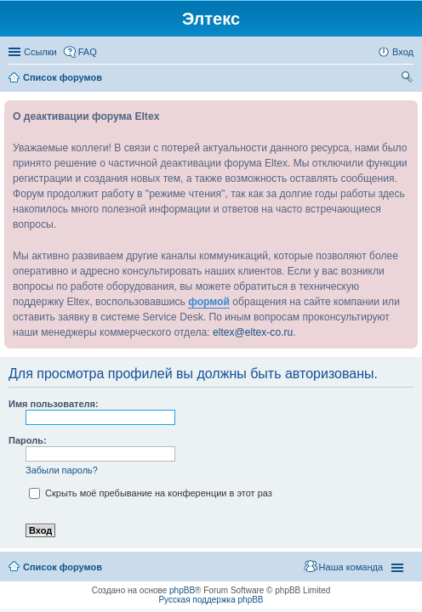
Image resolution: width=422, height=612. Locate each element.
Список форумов (62, 567)
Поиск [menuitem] (408, 79)
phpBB (182, 590)
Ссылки (40, 52)
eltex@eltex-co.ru (253, 332)
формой (209, 302)
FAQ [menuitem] (87, 52)
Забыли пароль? (62, 470)
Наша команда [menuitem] (351, 567)
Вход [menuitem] (402, 52)
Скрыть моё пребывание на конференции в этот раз (150, 493)
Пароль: (28, 440)
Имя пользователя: (54, 404)
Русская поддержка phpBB (210, 599)
